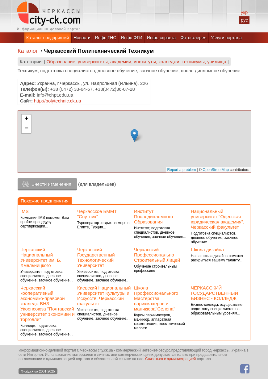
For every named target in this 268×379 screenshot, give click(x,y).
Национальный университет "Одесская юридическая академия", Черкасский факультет (217, 219)
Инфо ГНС (105, 37)
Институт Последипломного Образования (153, 216)
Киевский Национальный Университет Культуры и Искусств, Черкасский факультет (104, 295)
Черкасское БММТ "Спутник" (97, 214)
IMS (24, 211)
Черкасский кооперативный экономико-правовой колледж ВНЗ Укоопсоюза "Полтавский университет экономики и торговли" (47, 303)
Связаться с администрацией (170, 359)
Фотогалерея (193, 37)
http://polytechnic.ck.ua (57, 100)
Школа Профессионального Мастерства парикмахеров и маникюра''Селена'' (156, 298)
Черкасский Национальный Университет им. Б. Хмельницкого (40, 257)
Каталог (28, 51)
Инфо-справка (161, 37)
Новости (82, 37)
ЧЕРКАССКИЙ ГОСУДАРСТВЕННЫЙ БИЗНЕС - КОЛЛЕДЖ (214, 293)
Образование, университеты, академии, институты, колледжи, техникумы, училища (136, 61)
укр (244, 12)
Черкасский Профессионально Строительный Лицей (157, 255)
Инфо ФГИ (131, 37)
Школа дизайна (207, 249)
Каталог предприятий (47, 37)
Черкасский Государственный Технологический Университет (96, 257)
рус (244, 20)
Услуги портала (226, 37)
